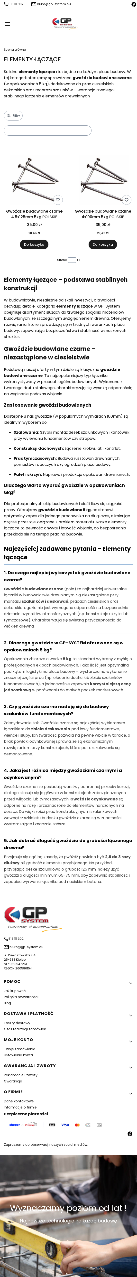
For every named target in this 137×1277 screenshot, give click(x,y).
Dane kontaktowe (19, 1101)
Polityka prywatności (21, 997)
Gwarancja (13, 1081)
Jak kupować (15, 990)
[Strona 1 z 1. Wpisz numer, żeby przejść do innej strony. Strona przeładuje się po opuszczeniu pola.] (72, 260)
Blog (7, 1003)
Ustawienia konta (18, 1055)
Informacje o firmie (20, 1107)
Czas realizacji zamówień (25, 1029)
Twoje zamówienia (19, 1049)
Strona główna (15, 49)
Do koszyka (34, 244)
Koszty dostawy (17, 1023)
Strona (62, 260)
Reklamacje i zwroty (20, 1075)
